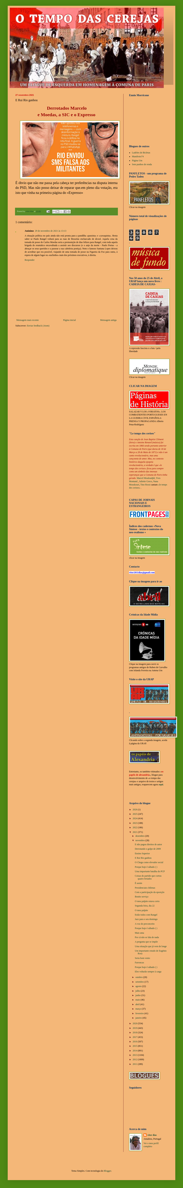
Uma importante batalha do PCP (150, 871)
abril (137, 1004)
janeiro (138, 1017)
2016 (135, 1041)
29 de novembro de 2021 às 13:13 (50, 231)
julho (138, 991)
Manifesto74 (138, 156)
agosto (138, 986)
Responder (29, 260)
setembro (139, 981)
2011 (135, 1064)
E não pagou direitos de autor (148, 844)
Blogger (107, 1171)
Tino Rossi (145, 484)
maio (138, 999)
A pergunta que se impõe (146, 941)
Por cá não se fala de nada (147, 937)
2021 (135, 832)
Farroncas (139, 962)
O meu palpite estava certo (147, 901)
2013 (135, 1055)
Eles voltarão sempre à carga (148, 971)
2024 (135, 818)
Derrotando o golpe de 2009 (148, 848)
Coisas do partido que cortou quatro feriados (148, 877)
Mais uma (139, 933)
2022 (135, 827)
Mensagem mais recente (27, 320)
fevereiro (139, 1013)
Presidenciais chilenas (145, 887)
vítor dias (152, 1135)
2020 (135, 1023)
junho (138, 995)
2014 (135, 1050)
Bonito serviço (141, 896)
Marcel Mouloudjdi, (146, 478)
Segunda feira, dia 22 (144, 905)
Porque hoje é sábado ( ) (146, 867)
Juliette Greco (145, 481)
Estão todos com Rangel (146, 914)
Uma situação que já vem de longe (151, 946)
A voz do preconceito (144, 923)
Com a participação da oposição (149, 892)
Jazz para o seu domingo (146, 919)
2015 (135, 1046)
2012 (135, 1059)
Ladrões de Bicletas (141, 152)
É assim (138, 883)
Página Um (137, 160)
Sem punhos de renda (142, 164)
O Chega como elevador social (149, 862)
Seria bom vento (142, 958)
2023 (135, 823)
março (138, 1008)
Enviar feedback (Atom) (38, 325)
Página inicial (69, 320)
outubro (139, 977)
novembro (140, 840)
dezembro (140, 836)
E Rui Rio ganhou (143, 858)
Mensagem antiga (108, 320)
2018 (135, 1032)
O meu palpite (141, 910)
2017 (135, 1037)
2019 (135, 1028)
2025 (135, 814)
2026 (135, 809)
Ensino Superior (142, 853)
